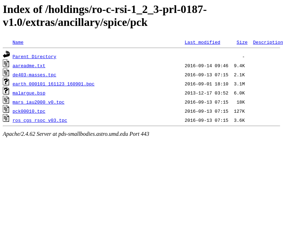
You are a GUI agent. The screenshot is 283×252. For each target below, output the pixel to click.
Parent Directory (34, 56)
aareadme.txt (29, 65)
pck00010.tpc (29, 111)
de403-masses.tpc (34, 74)
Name (18, 42)
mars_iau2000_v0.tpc (38, 102)
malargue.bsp (29, 93)
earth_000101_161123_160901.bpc (54, 83)
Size (241, 42)
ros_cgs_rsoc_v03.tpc (40, 120)
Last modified (202, 42)
